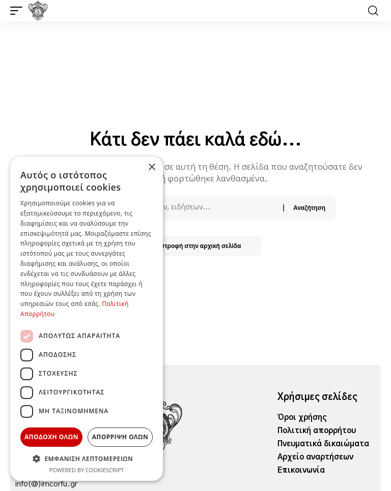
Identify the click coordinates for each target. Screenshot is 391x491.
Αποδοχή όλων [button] (51, 437)
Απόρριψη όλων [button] (120, 437)
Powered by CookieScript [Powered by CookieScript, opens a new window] (86, 470)
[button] (18, 10)
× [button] (151, 167)
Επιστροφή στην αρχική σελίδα (195, 246)
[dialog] (86, 319)
